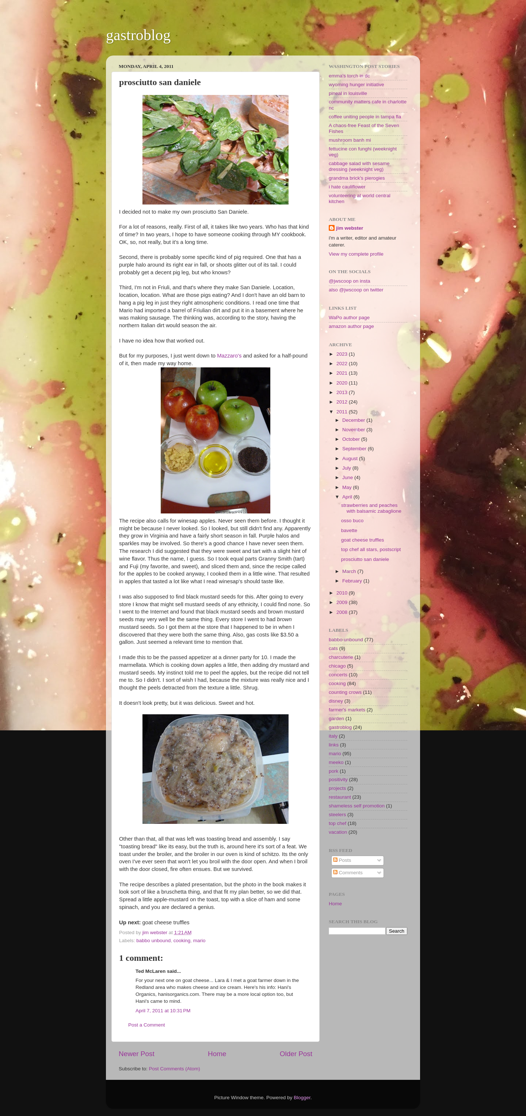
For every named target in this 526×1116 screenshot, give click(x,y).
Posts (342, 860)
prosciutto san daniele (365, 559)
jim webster (349, 228)
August (350, 458)
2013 (342, 392)
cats (333, 648)
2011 (342, 411)
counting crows (345, 692)
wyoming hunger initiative (356, 84)
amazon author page (351, 326)
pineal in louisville (348, 93)
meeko (336, 762)
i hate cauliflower (347, 187)
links (334, 745)
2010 (342, 593)
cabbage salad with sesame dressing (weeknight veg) (359, 166)
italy (333, 736)
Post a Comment (146, 1025)
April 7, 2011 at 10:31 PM (163, 1010)
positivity (338, 779)
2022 (342, 363)
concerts (338, 674)
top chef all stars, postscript (371, 549)
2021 (342, 373)
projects (337, 788)
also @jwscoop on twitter (356, 290)
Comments (348, 872)
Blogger (302, 1097)
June (348, 477)
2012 (342, 402)
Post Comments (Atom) (174, 1068)
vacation (338, 832)
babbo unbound (153, 940)
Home (217, 1054)
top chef (337, 823)
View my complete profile (356, 254)
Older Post (296, 1054)
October (351, 439)
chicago (337, 666)
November (354, 429)
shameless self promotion (357, 806)
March (349, 571)
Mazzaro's (230, 356)
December (354, 420)
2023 (342, 354)
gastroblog (138, 35)
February (352, 581)
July (347, 468)
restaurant (340, 797)
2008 (342, 612)
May (347, 487)
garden (336, 718)
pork (333, 771)
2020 (342, 383)
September (355, 448)
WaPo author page (349, 317)
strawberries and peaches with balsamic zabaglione (371, 508)
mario (199, 940)
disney (336, 701)
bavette (349, 530)
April (348, 497)
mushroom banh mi (350, 140)
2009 (342, 602)
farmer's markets (347, 709)
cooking (182, 940)
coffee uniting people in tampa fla (365, 116)
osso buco (352, 520)
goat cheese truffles (362, 540)
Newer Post (137, 1054)
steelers (337, 814)
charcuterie (341, 657)
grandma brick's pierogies (357, 178)
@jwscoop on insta (349, 281)
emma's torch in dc (349, 76)
